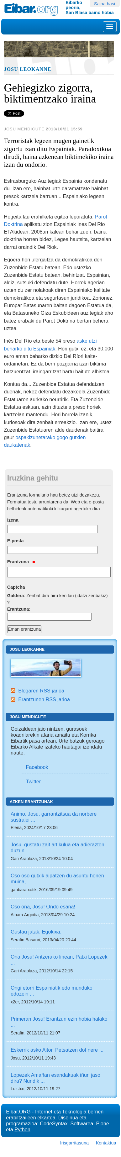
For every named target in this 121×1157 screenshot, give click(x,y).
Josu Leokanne (27, 69)
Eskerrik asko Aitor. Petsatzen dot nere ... (57, 1050)
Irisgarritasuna (74, 1142)
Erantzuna (21, 561)
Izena (12, 520)
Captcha (16, 587)
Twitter (33, 781)
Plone (102, 1123)
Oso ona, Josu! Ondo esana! (43, 906)
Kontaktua (106, 1142)
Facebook (37, 767)
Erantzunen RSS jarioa (44, 699)
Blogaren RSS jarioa (41, 690)
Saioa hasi (104, 3)
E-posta (15, 540)
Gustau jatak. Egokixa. (36, 931)
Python (22, 1129)
